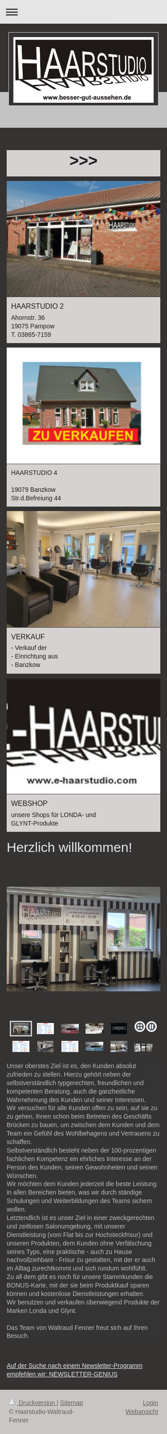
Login (150, 1402)
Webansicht (142, 1411)
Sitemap (71, 1402)
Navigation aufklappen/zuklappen (83, 11)
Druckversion (33, 1402)
